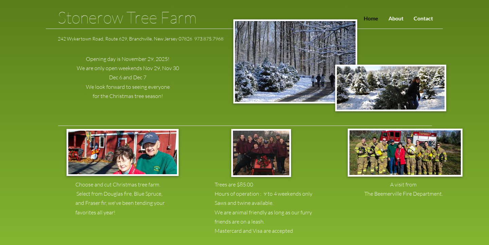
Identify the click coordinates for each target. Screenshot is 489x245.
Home (371, 18)
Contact (423, 18)
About (395, 18)
